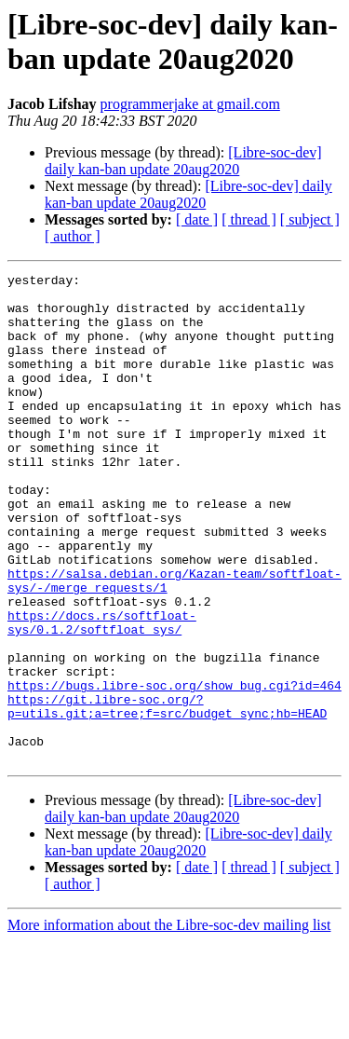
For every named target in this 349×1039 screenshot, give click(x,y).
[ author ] (73, 236)
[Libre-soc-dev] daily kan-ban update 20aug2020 (183, 160)
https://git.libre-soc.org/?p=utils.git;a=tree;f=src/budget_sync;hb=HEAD (167, 794)
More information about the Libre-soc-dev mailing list (168, 1023)
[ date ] (197, 219)
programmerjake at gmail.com (190, 104)
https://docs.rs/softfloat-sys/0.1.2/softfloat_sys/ (101, 693)
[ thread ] (248, 219)
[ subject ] (310, 219)
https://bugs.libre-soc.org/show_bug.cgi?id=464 (174, 768)
